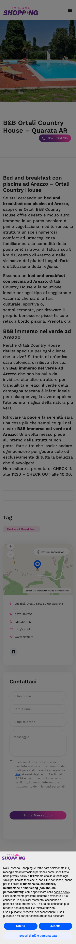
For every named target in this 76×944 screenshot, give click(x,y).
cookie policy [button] (62, 892)
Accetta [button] (55, 926)
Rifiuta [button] (20, 926)
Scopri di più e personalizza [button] (38, 935)
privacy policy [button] (18, 876)
